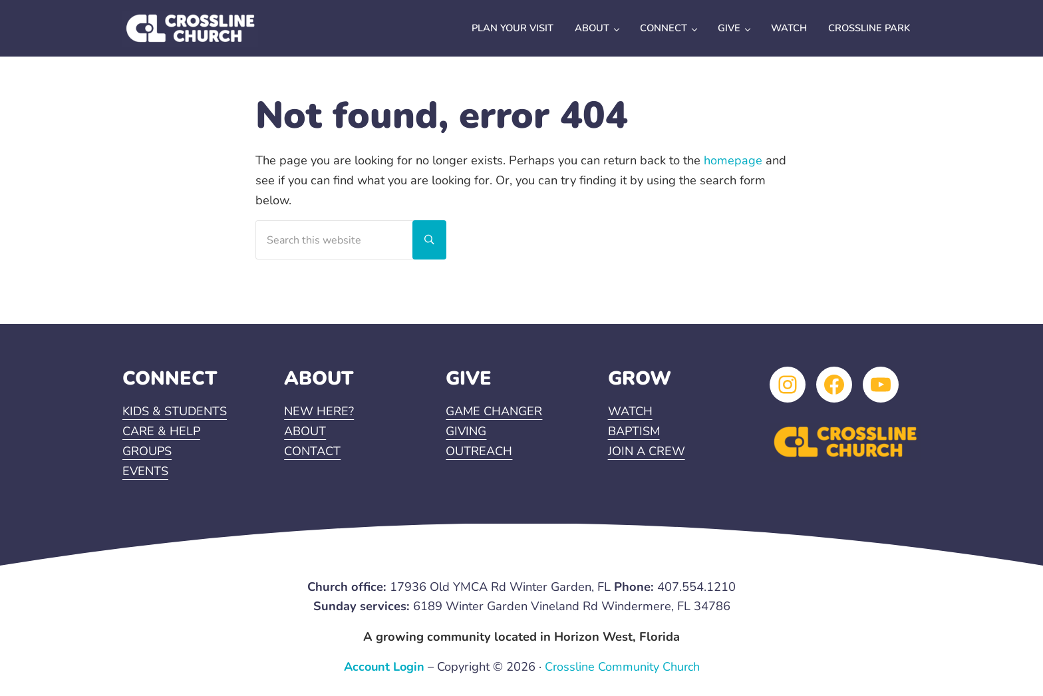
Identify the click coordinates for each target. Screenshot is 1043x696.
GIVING (467, 432)
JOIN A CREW (647, 452)
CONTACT (312, 452)
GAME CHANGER (494, 413)
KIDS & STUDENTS (175, 413)
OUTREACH (479, 452)
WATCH (630, 413)
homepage (733, 172)
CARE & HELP (161, 432)
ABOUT (305, 432)
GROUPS (147, 452)
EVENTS (146, 471)
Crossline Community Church (623, 667)
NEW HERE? (319, 413)
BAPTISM (634, 432)
